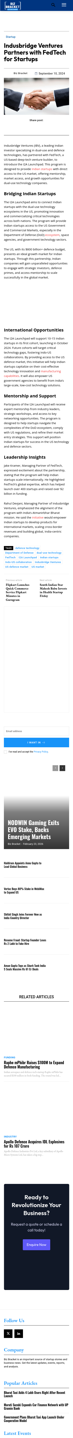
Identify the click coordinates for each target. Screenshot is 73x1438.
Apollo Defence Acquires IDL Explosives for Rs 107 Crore (34, 1144)
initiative (37, 517)
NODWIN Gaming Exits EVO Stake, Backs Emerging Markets (33, 829)
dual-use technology (49, 552)
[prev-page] (55, 768)
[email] (36, 731)
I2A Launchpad (28, 557)
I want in (36, 742)
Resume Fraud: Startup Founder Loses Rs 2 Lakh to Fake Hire (25, 942)
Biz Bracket (20, 73)
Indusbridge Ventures (48, 562)
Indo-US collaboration (18, 562)
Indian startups (42, 169)
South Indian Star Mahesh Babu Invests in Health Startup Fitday (53, 590)
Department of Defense (19, 552)
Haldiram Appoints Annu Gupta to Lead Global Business (22, 865)
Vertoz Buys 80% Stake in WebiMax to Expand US (24, 890)
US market (38, 566)
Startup (11, 37)
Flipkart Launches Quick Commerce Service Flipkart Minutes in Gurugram (17, 592)
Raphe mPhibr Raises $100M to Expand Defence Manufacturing (34, 1064)
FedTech (10, 557)
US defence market (16, 566)
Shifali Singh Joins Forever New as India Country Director (23, 916)
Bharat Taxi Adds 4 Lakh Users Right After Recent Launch (34, 1394)
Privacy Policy (41, 751)
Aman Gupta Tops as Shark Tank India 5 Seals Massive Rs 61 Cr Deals (25, 967)
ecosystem (52, 235)
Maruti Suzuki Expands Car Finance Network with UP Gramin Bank (36, 1407)
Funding (9, 1057)
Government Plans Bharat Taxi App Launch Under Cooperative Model (34, 1419)
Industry (10, 1136)
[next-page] (62, 768)
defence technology (27, 548)
